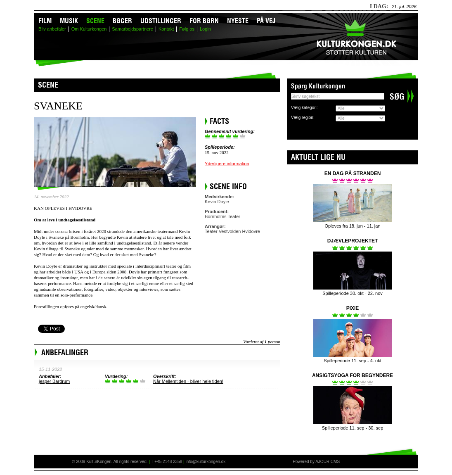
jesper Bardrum (54, 381)
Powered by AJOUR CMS (316, 461)
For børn (204, 21)
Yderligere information (227, 163)
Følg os (186, 28)
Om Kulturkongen (89, 28)
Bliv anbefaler (52, 28)
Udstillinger (160, 21)
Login (205, 28)
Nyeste (237, 21)
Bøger (122, 21)
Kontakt (166, 28)
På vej (266, 21)
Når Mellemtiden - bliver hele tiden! (188, 381)
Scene (95, 21)
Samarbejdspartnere (132, 28)
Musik (69, 21)
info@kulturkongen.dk (205, 461)
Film (45, 21)
